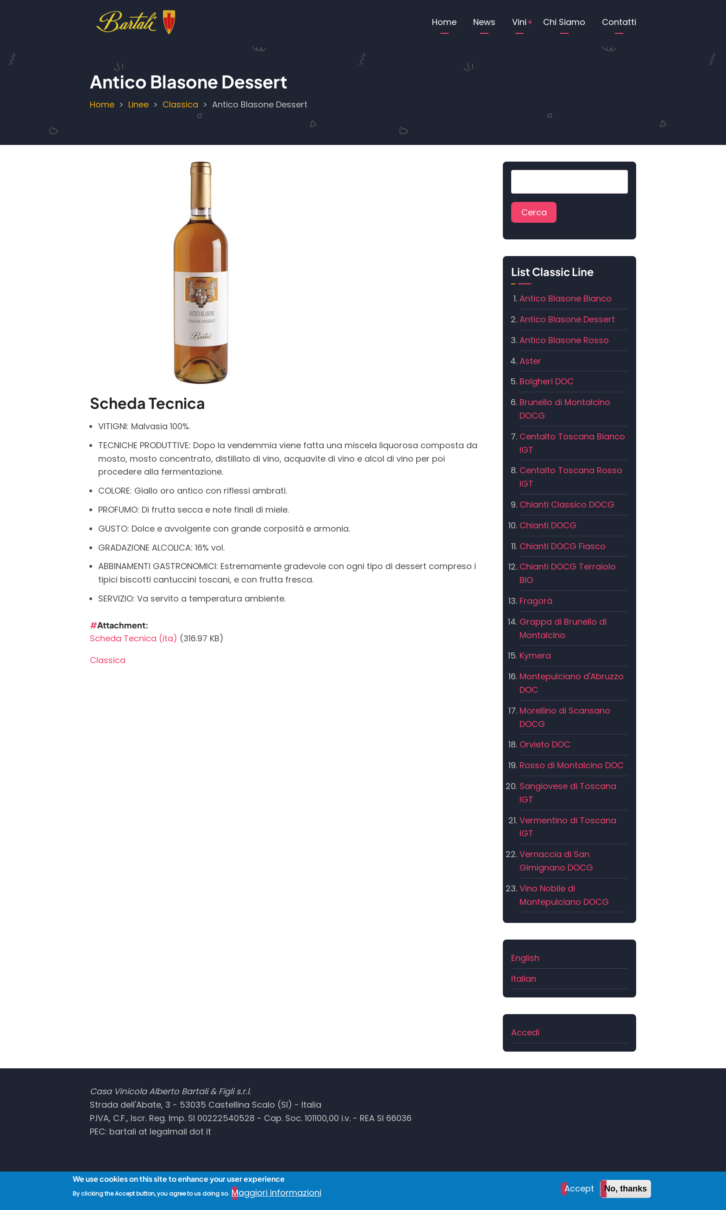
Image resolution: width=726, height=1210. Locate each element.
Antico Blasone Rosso (564, 340)
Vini (519, 22)
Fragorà (535, 601)
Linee (138, 104)
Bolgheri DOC (546, 381)
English (525, 958)
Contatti (619, 22)
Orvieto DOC (544, 744)
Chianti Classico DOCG (566, 504)
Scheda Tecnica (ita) (133, 638)
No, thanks (625, 1192)
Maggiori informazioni (276, 1196)
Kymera (535, 655)
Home (444, 22)
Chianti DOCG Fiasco (562, 546)
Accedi (525, 1032)
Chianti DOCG (547, 525)
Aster (530, 361)
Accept (579, 1192)
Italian (523, 978)
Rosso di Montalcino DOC (571, 765)
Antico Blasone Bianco (565, 298)
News (484, 22)
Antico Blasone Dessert (567, 319)
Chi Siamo (564, 22)
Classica (180, 104)
